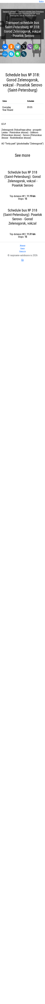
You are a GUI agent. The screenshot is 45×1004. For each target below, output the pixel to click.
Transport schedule (9, 12)
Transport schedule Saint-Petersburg (31, 12)
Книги (23, 248)
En (22, 259)
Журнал (22, 245)
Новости (22, 251)
